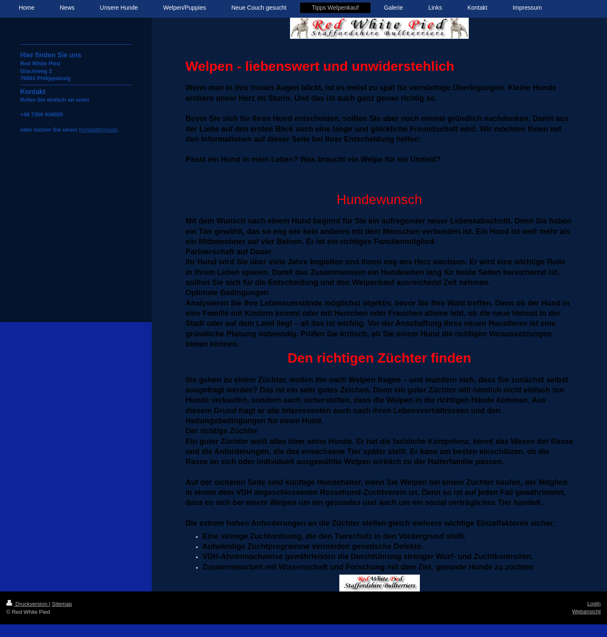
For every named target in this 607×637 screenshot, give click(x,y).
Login (594, 603)
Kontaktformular (98, 129)
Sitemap (62, 604)
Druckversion (27, 604)
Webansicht (586, 611)
